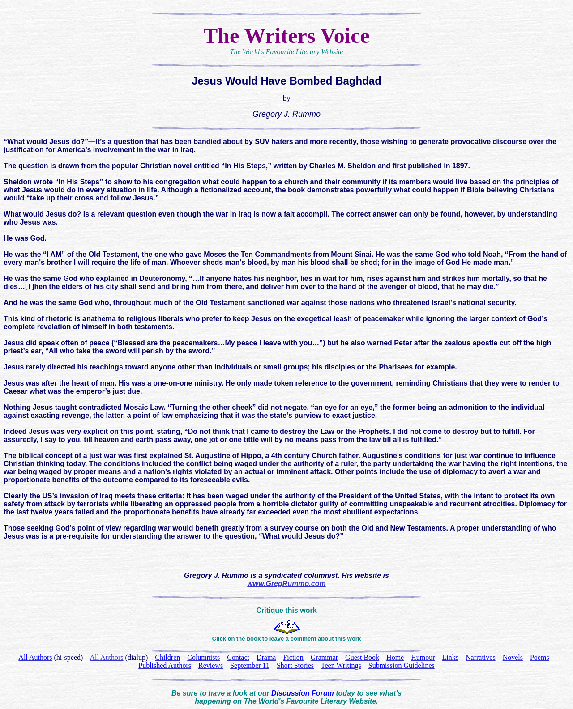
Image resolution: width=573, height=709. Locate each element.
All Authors (106, 657)
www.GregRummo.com (286, 583)
